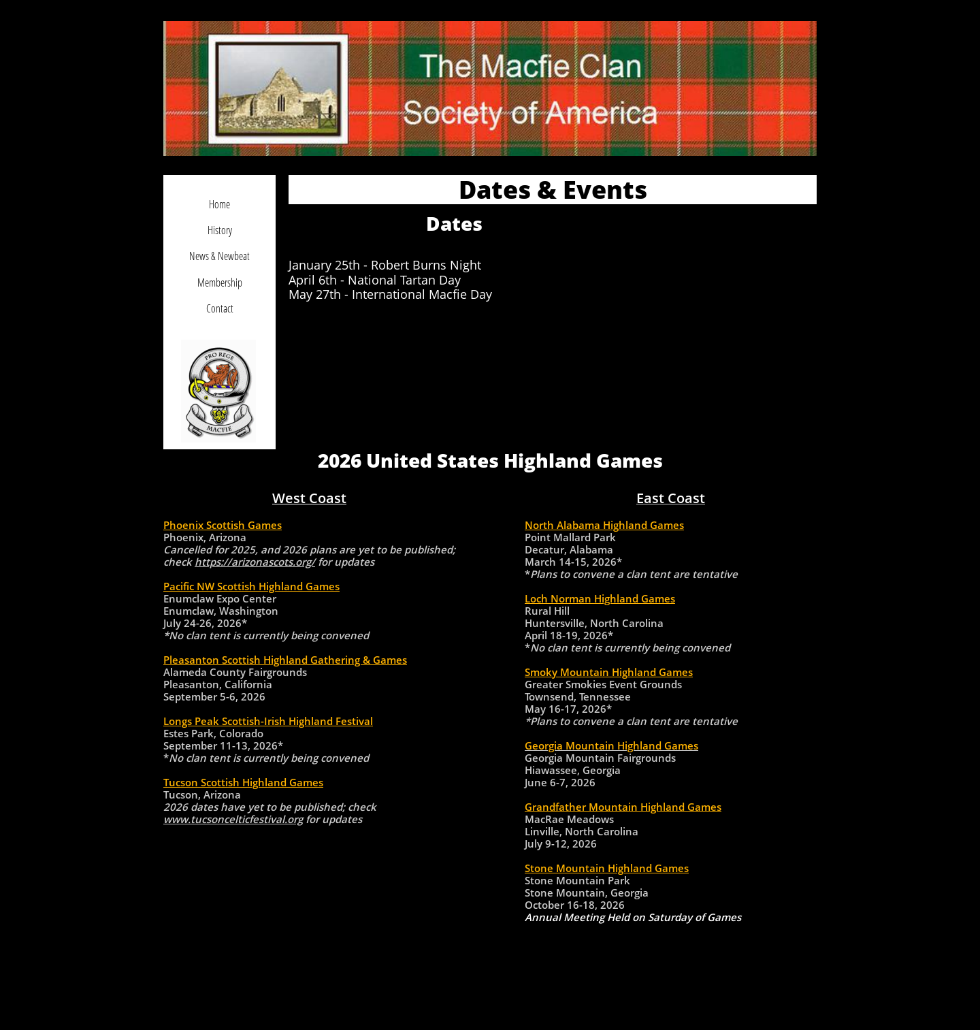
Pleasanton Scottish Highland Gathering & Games (285, 659)
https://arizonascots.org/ (255, 561)
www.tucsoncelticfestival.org (233, 819)
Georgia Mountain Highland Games (611, 745)
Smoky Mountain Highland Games (609, 672)
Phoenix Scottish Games (222, 525)
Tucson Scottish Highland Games (243, 782)
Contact (219, 308)
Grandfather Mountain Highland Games (623, 807)
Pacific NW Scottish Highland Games (251, 586)
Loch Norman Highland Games (600, 598)
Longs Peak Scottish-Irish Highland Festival (268, 721)
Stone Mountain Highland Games (607, 868)
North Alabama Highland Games (604, 525)
